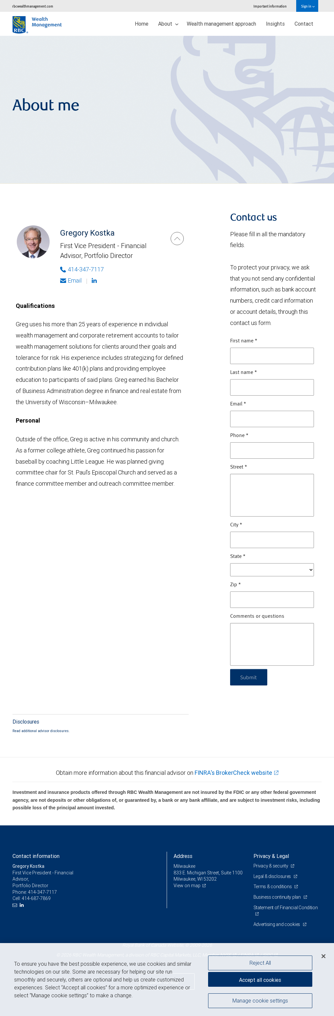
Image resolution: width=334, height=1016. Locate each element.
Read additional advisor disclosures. (41, 730)
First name (243, 341)
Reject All (260, 962)
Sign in (308, 6)
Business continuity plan (277, 897)
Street (238, 467)
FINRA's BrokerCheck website (233, 772)
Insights (275, 23)
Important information (270, 6)
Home (141, 23)
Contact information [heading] (36, 856)
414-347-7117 (42, 892)
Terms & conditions (273, 886)
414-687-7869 (36, 898)
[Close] (323, 956)
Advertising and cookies (277, 924)
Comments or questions (257, 616)
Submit (248, 677)
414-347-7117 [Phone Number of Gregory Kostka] (82, 269)
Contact (304, 23)
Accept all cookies (260, 980)
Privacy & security (271, 866)
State (238, 556)
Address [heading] (183, 856)
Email (238, 404)
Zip (235, 585)
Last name (243, 372)
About (168, 23)
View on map (187, 886)
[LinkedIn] (22, 905)
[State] (272, 569)
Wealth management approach (221, 23)
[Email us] (15, 905)
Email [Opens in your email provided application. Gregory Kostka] (71, 280)
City (236, 525)
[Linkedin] (95, 280)
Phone (239, 435)
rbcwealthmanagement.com (32, 6)
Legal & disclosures (272, 876)
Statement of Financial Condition (285, 908)
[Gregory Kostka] (177, 238)
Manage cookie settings (260, 1000)
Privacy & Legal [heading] (271, 856)
